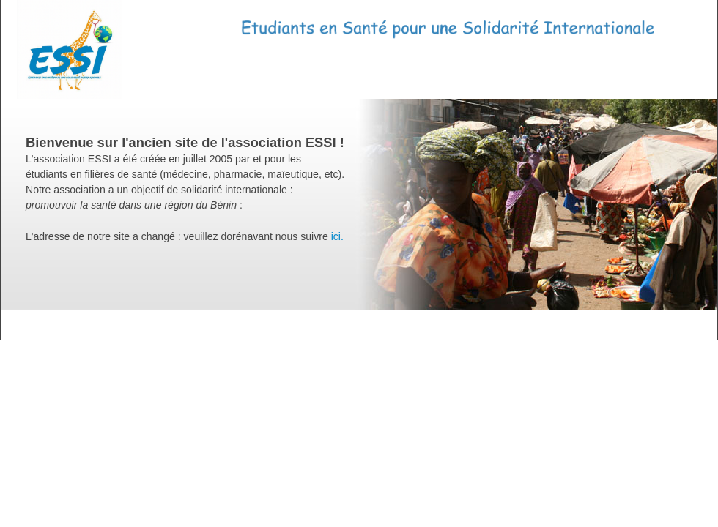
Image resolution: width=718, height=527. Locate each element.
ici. (337, 236)
